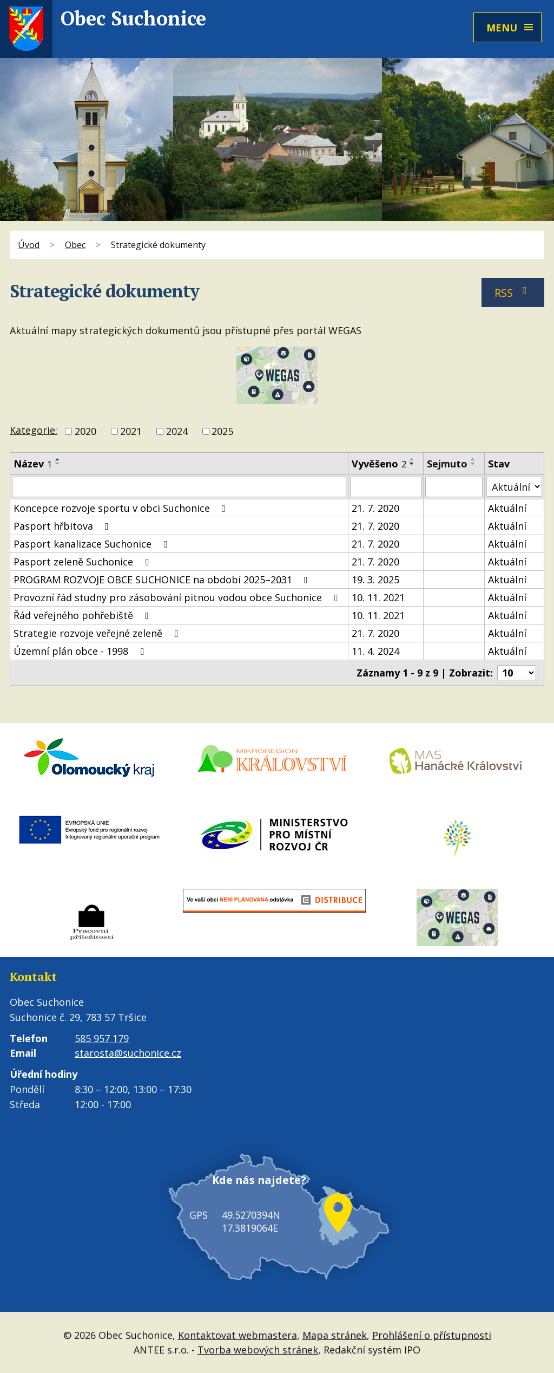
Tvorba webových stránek (257, 1349)
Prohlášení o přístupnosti (431, 1334)
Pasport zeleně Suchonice (83, 561)
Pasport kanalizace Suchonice (93, 543)
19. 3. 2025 (375, 579)
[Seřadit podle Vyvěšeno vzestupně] (412, 459)
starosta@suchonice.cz (128, 1052)
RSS (513, 292)
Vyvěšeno (379, 463)
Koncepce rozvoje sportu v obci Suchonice (122, 508)
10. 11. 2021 (378, 597)
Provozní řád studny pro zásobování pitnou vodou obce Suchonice (178, 597)
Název (33, 463)
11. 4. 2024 (375, 651)
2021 (131, 431)
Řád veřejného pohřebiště (83, 615)
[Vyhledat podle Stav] (514, 487)
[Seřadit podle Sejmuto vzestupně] (473, 459)
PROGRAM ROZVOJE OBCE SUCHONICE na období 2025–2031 (163, 579)
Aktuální (507, 508)
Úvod (28, 245)
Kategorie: (33, 430)
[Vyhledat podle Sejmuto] (454, 487)
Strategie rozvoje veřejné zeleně (98, 633)
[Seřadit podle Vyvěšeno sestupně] (412, 463)
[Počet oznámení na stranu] (516, 672)
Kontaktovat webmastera (237, 1334)
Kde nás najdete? (253, 1191)
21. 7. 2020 (375, 508)
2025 (222, 431)
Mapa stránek (334, 1334)
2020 (85, 431)
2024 (177, 431)
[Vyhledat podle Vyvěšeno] (385, 487)
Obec (75, 245)
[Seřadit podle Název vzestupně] (58, 459)
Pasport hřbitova (63, 525)
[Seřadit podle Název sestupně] (58, 463)
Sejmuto (447, 463)
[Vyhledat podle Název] (179, 487)
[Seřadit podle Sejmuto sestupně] (473, 463)
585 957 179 (102, 1038)
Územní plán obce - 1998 (81, 651)
